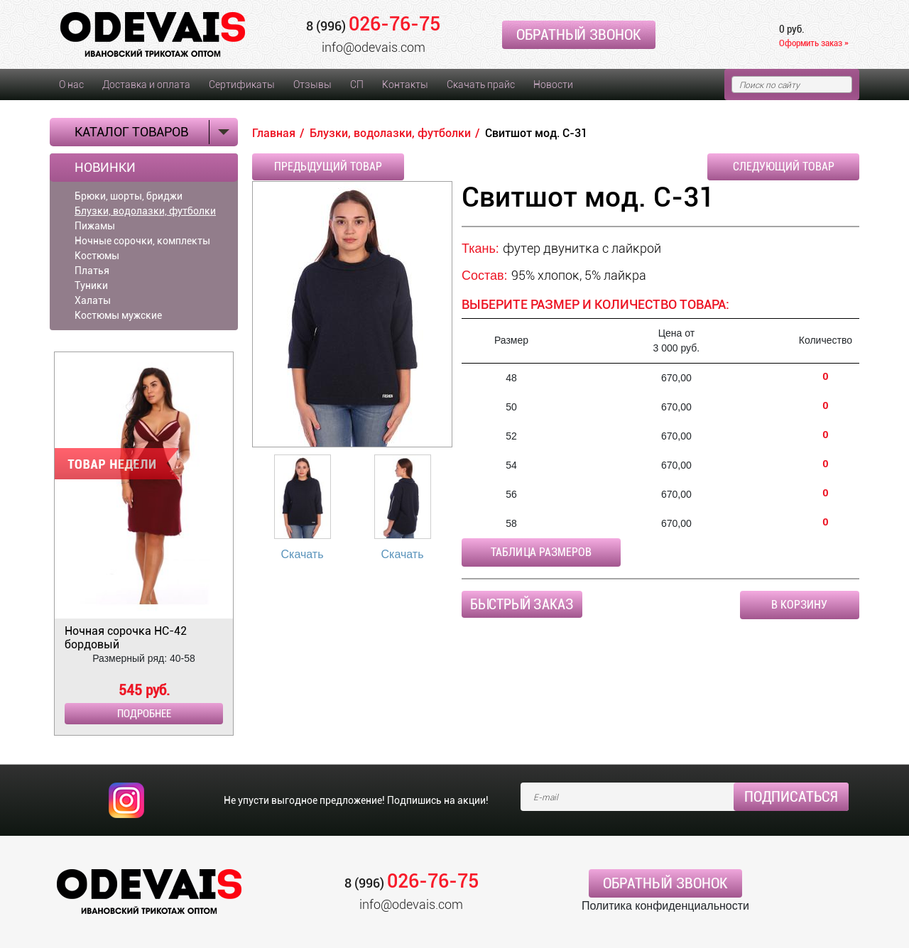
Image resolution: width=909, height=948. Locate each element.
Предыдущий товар (328, 166)
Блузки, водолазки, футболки (145, 211)
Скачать (302, 554)
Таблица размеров (541, 552)
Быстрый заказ (522, 604)
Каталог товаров (131, 131)
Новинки (105, 167)
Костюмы (97, 255)
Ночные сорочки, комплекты (142, 240)
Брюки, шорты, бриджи (129, 196)
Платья (92, 270)
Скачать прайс (481, 84)
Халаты (93, 300)
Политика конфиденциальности (665, 906)
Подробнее (144, 713)
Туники (91, 285)
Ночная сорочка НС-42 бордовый (126, 637)
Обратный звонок (578, 34)
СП (357, 84)
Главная (273, 133)
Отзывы (312, 84)
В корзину (799, 604)
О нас (71, 84)
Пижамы (95, 225)
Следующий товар (783, 166)
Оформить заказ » (814, 43)
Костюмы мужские (118, 315)
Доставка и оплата (146, 84)
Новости (553, 84)
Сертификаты (242, 84)
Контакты (405, 84)
